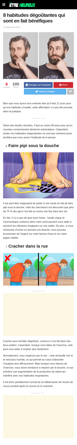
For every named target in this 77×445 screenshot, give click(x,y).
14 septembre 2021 (11, 27)
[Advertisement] (38, 314)
